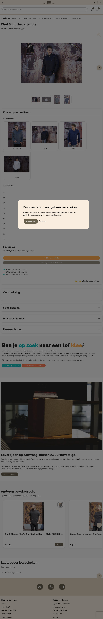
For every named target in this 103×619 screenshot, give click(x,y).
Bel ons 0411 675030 (11, 333)
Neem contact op (9, 441)
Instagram (58, 600)
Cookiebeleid (57, 581)
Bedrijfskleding (6, 600)
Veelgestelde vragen (8, 577)
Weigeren (42, 221)
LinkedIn (57, 604)
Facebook (58, 597)
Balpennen (5, 597)
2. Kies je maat (8, 152)
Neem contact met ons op (34, 333)
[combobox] (42, 9)
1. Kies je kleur (8, 118)
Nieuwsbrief (5, 574)
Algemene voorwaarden (61, 571)
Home (14, 18)
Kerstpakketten (6, 607)
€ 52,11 (8, 511)
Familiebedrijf (6, 581)
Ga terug (6, 18)
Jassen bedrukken (45, 18)
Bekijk (59, 511)
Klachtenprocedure (60, 577)
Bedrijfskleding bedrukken (27, 18)
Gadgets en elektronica (9, 604)
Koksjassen (58, 18)
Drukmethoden (6, 584)
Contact (4, 571)
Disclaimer (56, 584)
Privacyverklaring (59, 574)
